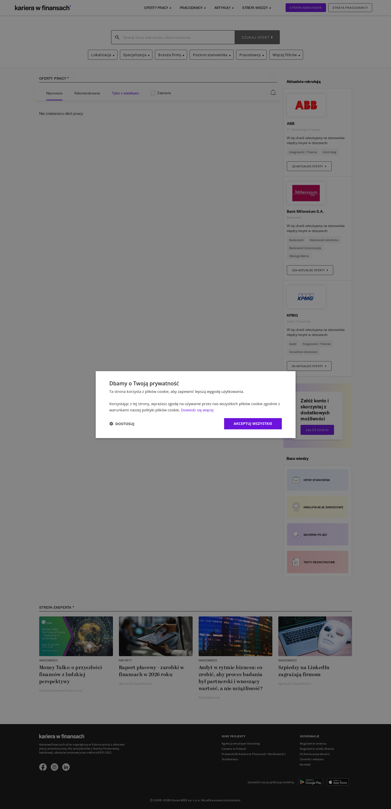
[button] (121, 423)
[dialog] (196, 404)
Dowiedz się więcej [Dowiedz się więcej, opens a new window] (197, 409)
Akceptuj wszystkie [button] (253, 423)
